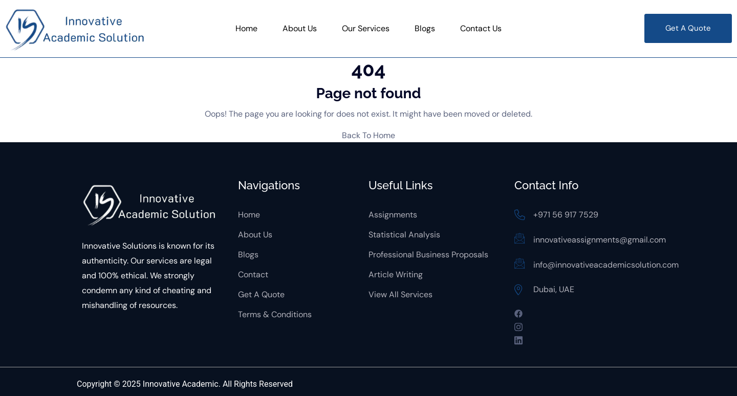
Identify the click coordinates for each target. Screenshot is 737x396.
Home (246, 28)
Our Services (365, 28)
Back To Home (368, 135)
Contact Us (481, 28)
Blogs (425, 28)
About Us (300, 28)
